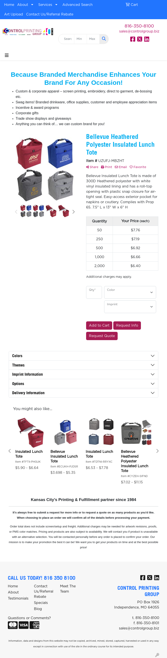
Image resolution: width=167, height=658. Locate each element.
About (22, 5)
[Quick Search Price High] (93, 39)
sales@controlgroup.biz (139, 31)
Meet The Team (68, 589)
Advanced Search (77, 5)
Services (45, 5)
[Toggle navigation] (6, 55)
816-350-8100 (139, 26)
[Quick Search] (66, 39)
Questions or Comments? (29, 618)
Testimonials (18, 598)
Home (9, 5)
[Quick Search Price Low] (80, 39)
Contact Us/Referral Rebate (49, 14)
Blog (38, 609)
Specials (41, 603)
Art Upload (13, 14)
